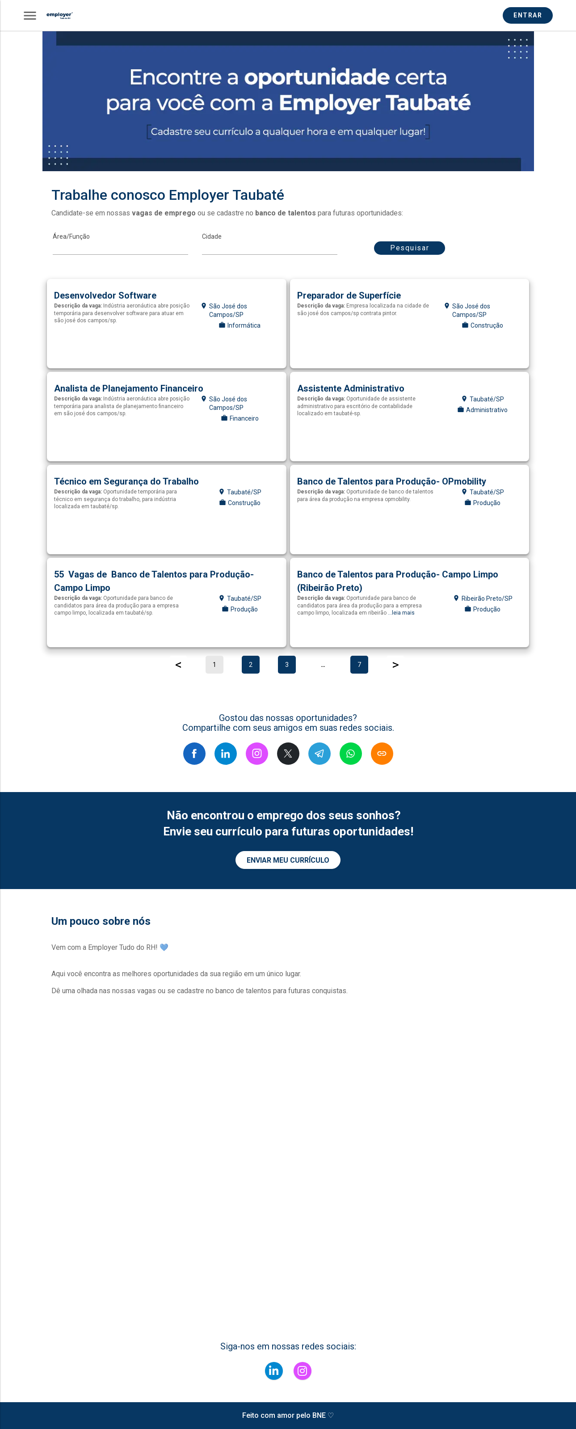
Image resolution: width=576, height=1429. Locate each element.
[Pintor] (409, 323)
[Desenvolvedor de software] (166, 323)
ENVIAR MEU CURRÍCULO (288, 860)
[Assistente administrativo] (409, 416)
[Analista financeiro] (166, 416)
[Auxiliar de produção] (409, 509)
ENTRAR (529, 15)
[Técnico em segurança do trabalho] (166, 509)
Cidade (212, 236)
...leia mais (401, 613)
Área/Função (71, 236)
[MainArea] (120, 248)
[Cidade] (269, 248)
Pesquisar (409, 248)
